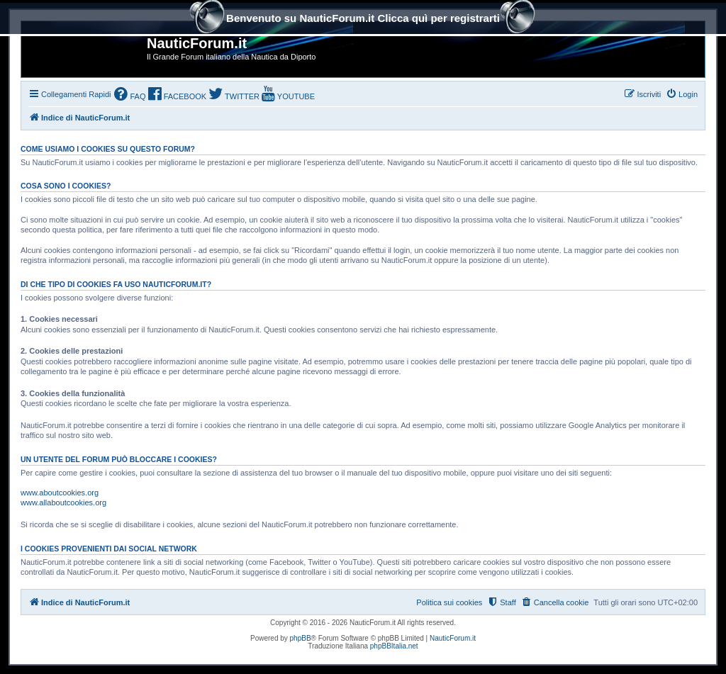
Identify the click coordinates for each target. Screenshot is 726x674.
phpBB (300, 638)
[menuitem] (129, 95)
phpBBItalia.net (394, 646)
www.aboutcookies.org (60, 492)
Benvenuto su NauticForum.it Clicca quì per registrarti (363, 19)
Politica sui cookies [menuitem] (449, 602)
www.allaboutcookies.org (63, 502)
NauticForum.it (453, 638)
